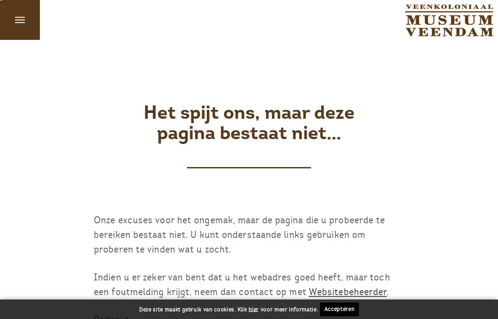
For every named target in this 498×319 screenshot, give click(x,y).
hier (254, 309)
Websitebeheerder (348, 292)
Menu (20, 20)
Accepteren (339, 309)
